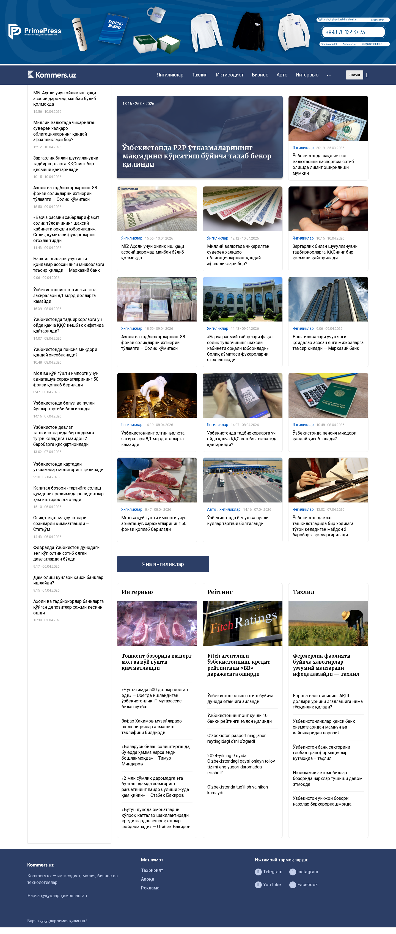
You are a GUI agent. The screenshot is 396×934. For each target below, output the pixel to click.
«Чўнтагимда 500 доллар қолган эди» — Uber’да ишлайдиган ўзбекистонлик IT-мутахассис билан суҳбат (155, 698)
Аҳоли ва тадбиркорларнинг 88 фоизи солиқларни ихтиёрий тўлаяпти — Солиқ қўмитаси (153, 342)
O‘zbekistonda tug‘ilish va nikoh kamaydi (237, 789)
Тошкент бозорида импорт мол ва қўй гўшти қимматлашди (157, 662)
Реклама (150, 888)
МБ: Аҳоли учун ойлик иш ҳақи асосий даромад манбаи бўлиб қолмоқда (152, 252)
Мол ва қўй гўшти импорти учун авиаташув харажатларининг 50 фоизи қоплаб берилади (153, 523)
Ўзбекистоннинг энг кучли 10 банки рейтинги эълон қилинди (239, 718)
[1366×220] (198, 62)
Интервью (307, 75)
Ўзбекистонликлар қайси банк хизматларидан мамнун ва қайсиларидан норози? (324, 727)
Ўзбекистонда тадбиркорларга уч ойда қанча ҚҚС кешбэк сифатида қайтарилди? (242, 438)
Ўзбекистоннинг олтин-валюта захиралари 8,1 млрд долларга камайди (153, 438)
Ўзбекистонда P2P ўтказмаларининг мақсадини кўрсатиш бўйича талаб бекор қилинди (196, 156)
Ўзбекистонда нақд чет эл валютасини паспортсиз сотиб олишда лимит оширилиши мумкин (323, 164)
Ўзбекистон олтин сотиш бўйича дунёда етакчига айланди (240, 698)
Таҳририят (152, 870)
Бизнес (260, 75)
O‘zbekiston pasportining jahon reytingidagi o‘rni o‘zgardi (236, 738)
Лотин (354, 75)
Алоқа (147, 879)
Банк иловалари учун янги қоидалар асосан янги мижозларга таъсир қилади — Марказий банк (328, 342)
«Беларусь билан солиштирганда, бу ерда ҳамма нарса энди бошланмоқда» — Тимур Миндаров (156, 755)
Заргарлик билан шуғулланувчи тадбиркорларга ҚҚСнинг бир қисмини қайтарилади (325, 252)
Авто (282, 75)
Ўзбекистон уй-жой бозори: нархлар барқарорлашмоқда (322, 801)
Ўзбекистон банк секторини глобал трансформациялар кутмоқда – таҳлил (321, 753)
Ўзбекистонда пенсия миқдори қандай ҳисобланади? (324, 435)
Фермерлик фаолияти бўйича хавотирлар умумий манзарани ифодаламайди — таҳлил (326, 665)
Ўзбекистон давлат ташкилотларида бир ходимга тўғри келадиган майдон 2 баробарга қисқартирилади (323, 526)
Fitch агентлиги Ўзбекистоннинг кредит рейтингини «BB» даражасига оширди (238, 665)
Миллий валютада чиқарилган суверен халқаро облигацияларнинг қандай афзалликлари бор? (238, 255)
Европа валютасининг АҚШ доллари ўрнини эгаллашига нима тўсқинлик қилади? (328, 701)
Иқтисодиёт (230, 75)
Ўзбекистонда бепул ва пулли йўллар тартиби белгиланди (237, 520)
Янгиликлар (170, 75)
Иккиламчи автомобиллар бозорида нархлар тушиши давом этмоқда (327, 778)
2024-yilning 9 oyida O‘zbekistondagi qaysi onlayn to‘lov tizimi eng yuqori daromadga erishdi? (241, 764)
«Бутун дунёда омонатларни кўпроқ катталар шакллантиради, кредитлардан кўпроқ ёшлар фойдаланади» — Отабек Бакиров (156, 818)
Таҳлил (200, 75)
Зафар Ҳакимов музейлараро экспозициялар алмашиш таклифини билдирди (152, 726)
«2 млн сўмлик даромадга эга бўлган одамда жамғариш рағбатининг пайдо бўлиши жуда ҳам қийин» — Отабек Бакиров (155, 787)
